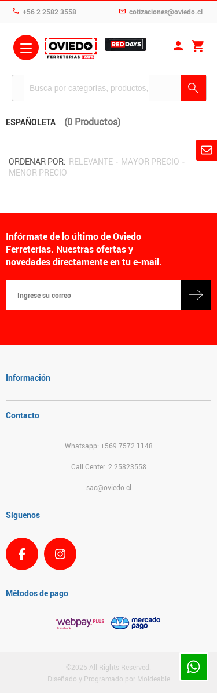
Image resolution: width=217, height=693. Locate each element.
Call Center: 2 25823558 (108, 466)
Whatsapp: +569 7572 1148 (109, 445)
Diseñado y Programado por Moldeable (108, 678)
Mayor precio (150, 161)
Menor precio (38, 172)
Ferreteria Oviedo (71, 49)
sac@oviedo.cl (108, 487)
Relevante (91, 161)
